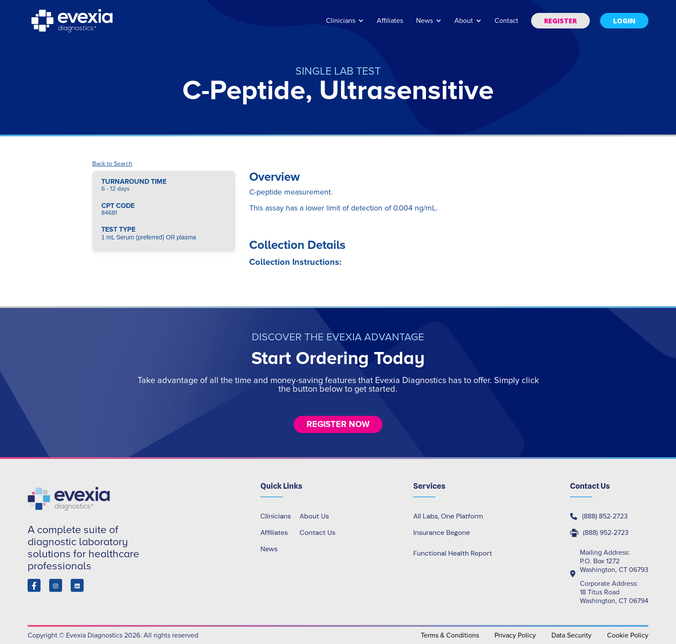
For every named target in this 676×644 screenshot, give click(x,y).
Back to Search (112, 163)
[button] (345, 24)
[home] (73, 21)
